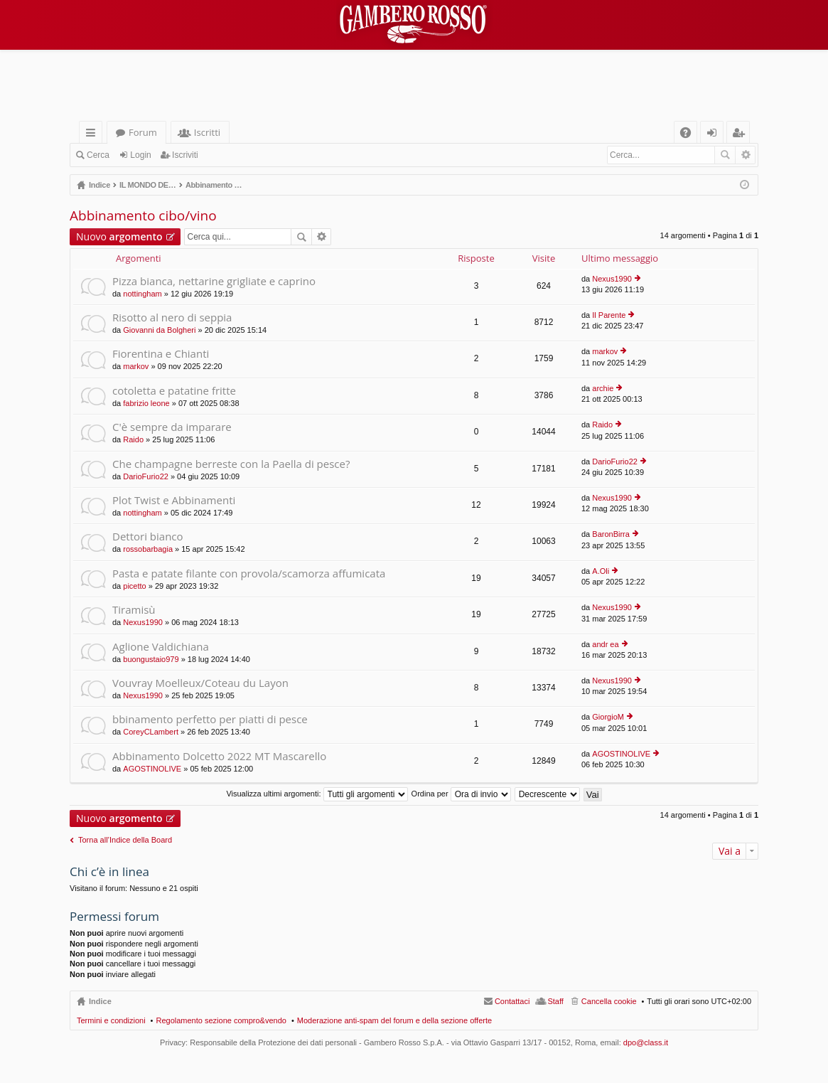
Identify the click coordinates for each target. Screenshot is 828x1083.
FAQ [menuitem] (690, 135)
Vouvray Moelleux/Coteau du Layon (200, 683)
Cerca (98, 155)
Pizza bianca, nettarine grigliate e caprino (214, 281)
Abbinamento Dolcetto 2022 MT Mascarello (219, 756)
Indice (100, 1001)
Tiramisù (134, 610)
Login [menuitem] (714, 135)
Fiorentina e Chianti (160, 354)
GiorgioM (608, 717)
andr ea (605, 644)
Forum (143, 132)
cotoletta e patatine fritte (174, 391)
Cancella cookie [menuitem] (609, 1001)
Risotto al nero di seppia (172, 317)
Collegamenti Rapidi (93, 135)
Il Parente (608, 315)
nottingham (142, 293)
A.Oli (600, 571)
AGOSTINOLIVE (152, 768)
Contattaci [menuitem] (512, 1001)
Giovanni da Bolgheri (159, 330)
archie (602, 388)
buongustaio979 (150, 659)
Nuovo (119, 236)
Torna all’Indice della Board (125, 840)
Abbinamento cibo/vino (143, 215)
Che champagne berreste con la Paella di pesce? (231, 464)
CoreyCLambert (150, 731)
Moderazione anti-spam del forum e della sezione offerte (394, 1020)
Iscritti (207, 132)
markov (136, 366)
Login (140, 155)
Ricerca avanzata (745, 155)
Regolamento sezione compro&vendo (221, 1020)
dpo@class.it (645, 1042)
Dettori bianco (147, 536)
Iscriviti (185, 155)
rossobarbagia (148, 549)
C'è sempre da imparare (172, 427)
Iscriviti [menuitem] (741, 135)
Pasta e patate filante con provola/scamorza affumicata (248, 573)
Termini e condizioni (111, 1020)
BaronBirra (611, 534)
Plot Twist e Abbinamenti (173, 500)
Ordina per (461, 793)
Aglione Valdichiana (160, 646)
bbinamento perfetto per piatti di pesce (210, 719)
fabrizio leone (146, 403)
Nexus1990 (612, 278)
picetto (134, 586)
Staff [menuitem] (555, 1001)
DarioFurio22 (145, 476)
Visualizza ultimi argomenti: (316, 793)
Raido (133, 439)
